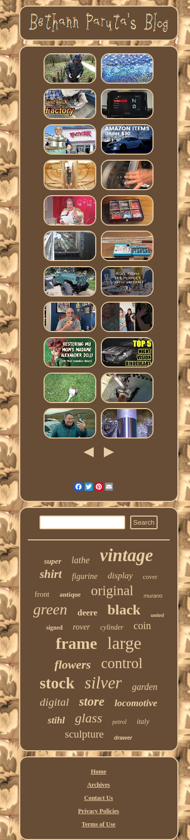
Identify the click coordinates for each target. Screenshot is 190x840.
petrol (119, 721)
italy (143, 721)
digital (54, 702)
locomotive (136, 703)
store (91, 701)
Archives (98, 784)
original (112, 590)
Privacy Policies (98, 811)
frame (76, 643)
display (120, 575)
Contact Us (98, 797)
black (123, 609)
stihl (56, 720)
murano (152, 596)
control (121, 663)
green (50, 609)
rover (81, 627)
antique (70, 594)
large (124, 643)
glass (88, 718)
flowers (72, 664)
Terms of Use (99, 824)
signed (54, 627)
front (41, 594)
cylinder (112, 627)
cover (150, 576)
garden (144, 687)
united (157, 615)
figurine (85, 576)
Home (98, 771)
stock (57, 683)
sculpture (84, 734)
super (52, 561)
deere (87, 612)
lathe (80, 560)
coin (142, 625)
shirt (50, 574)
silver (103, 683)
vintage (126, 555)
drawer (123, 738)
